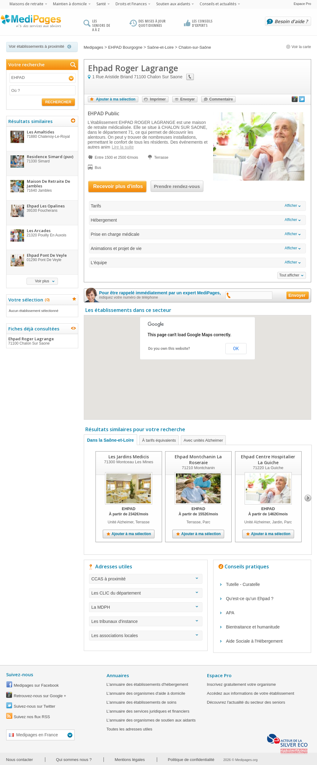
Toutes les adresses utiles (129, 729)
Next (307, 498)
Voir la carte (298, 47)
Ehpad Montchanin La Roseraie (198, 459)
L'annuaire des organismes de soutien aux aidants (151, 720)
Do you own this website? (169, 348)
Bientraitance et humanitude (253, 626)
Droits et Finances (131, 3)
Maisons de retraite (26, 3)
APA (230, 612)
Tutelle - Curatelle (243, 584)
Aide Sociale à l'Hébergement (254, 641)
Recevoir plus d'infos (118, 186)
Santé (101, 3)
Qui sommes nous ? (74, 759)
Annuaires (118, 675)
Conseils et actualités (218, 3)
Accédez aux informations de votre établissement (250, 693)
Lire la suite (123, 147)
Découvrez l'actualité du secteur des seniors (246, 702)
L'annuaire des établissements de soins (142, 702)
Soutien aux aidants (173, 3)
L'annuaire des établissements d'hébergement (147, 684)
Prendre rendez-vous (177, 186)
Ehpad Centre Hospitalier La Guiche (268, 459)
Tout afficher (289, 275)
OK (236, 348)
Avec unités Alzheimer (203, 440)
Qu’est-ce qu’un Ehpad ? (250, 598)
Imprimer (158, 99)
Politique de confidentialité (191, 759)
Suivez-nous (19, 674)
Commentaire (221, 99)
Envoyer (187, 99)
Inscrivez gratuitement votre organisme (241, 684)
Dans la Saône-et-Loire (110, 440)
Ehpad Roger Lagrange (41, 341)
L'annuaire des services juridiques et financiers (148, 711)
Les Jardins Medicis (128, 457)
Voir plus (42, 281)
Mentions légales (130, 759)
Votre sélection (28, 300)
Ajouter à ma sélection (116, 99)
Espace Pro (302, 4)
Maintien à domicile (70, 3)
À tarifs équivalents (159, 440)
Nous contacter (19, 759)
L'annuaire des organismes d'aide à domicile (146, 693)
